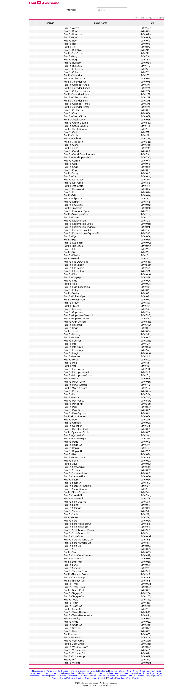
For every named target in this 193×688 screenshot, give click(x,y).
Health (141, 673)
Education (85, 673)
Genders (114, 673)
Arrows (50, 671)
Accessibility (39, 671)
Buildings (103, 671)
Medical (84, 675)
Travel (87, 678)
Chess (135, 671)
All (32, 671)
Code (142, 671)
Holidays (150, 673)
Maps (52, 675)
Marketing (61, 675)
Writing (136, 678)
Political (131, 675)
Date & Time (57, 673)
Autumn (85, 671)
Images (159, 673)
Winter (129, 678)
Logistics (45, 675)
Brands (94, 671)
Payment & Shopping (116, 675)
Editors (75, 673)
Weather (120, 678)
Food (106, 673)
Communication (154, 671)
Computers (35, 673)
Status (63, 678)
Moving (93, 675)
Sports (55, 678)
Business (113, 671)
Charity (122, 671)
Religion (140, 675)
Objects (101, 675)
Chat (129, 671)
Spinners (158, 675)
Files (100, 673)
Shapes (149, 675)
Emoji (93, 673)
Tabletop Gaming (75, 678)
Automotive (75, 671)
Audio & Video (61, 671)
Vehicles (111, 678)
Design (67, 673)
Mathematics (73, 675)
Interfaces (34, 675)
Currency (46, 673)
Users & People (99, 678)
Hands (134, 673)
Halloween (124, 673)
